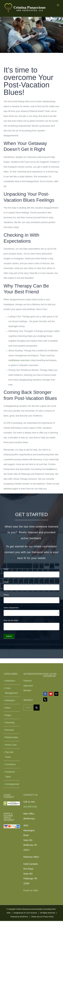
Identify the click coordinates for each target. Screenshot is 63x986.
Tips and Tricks (9, 754)
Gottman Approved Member (28, 686)
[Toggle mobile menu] (58, 5)
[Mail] (56, 694)
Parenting (9, 722)
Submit (9, 636)
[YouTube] (51, 694)
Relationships (11, 737)
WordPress (24, 917)
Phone (6, 595)
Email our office (30, 890)
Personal (9, 730)
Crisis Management (11, 690)
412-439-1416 (30, 806)
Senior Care (11, 745)
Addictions (10, 681)
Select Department (11, 608)
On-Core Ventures (30, 913)
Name (7, 569)
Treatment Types (10, 774)
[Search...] (28, 708)
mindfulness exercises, (19, 360)
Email (6, 582)
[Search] (37, 708)
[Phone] (45, 699)
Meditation (10, 700)
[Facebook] (45, 694)
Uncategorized (12, 784)
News (7, 708)
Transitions (10, 764)
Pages (8, 715)
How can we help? (11, 620)
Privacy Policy (48, 917)
